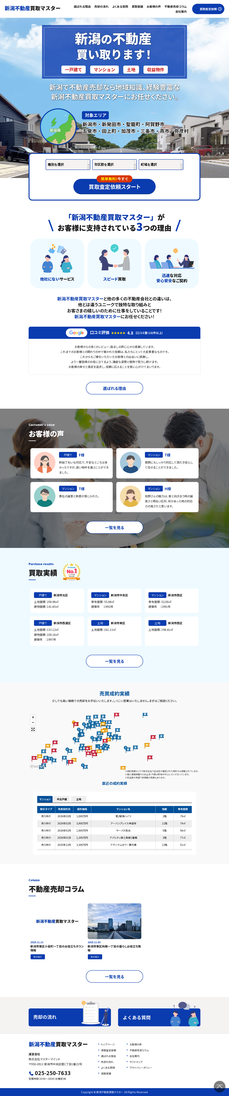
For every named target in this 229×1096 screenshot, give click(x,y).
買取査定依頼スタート (114, 184)
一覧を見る (114, 527)
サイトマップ (136, 1062)
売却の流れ (101, 6)
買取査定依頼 (208, 9)
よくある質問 (120, 6)
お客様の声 (154, 6)
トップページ (108, 1044)
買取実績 (137, 6)
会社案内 (181, 11)
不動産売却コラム (175, 6)
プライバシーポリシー (141, 1067)
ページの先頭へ (219, 1086)
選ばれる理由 (82, 6)
